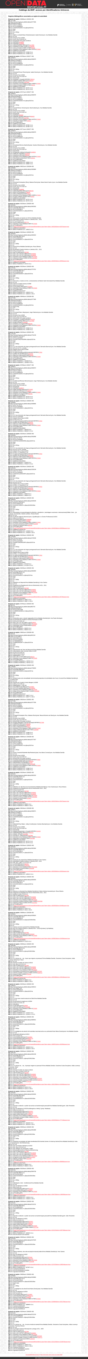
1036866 (21, 43)
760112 (29, 391)
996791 (27, 864)
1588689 (28, 1040)
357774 (27, 222)
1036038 (36, 729)
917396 (42, 722)
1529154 (32, 934)
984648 (21, 115)
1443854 (31, 687)
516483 (31, 389)
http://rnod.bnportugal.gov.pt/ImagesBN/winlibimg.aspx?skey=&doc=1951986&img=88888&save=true (42, 1161)
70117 (29, 193)
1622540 (29, 1158)
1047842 (26, 118)
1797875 (32, 1339)
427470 (31, 1258)
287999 (27, 252)
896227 (31, 80)
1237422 (39, 971)
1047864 (25, 834)
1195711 (39, 972)
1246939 (32, 688)
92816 (32, 196)
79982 (38, 759)
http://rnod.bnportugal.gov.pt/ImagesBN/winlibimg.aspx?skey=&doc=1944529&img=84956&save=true (42, 528)
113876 (29, 594)
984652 (32, 116)
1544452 (34, 258)
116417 (29, 121)
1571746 (35, 1117)
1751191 (28, 974)
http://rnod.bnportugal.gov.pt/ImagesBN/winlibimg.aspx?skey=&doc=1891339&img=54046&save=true (42, 1084)
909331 (31, 761)
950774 (31, 1038)
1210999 (36, 691)
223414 (33, 158)
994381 (30, 323)
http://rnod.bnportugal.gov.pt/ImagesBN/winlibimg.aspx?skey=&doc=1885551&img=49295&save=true (42, 1044)
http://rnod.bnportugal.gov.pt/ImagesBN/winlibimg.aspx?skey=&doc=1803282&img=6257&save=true (41, 226)
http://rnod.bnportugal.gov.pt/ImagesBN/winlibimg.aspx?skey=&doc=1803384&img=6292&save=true (41, 871)
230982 (28, 521)
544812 (34, 622)
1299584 (29, 1114)
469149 (30, 525)
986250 (31, 191)
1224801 (29, 286)
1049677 (21, 388)
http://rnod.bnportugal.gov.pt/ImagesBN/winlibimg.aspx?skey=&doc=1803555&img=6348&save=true (41, 905)
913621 (31, 1111)
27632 (40, 352)
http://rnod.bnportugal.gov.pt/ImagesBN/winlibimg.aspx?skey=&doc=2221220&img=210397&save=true (42, 1341)
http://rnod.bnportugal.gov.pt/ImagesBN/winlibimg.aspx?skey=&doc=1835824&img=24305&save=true (42, 938)
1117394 (31, 45)
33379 (33, 48)
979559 (25, 1005)
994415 (27, 155)
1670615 (32, 1157)
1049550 (27, 153)
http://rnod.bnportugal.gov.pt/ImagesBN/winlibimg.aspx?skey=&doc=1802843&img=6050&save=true (41, 261)
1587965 (40, 901)
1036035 (25, 322)
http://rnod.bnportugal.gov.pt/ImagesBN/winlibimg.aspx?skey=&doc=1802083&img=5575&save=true (41, 597)
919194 (36, 524)
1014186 (32, 764)
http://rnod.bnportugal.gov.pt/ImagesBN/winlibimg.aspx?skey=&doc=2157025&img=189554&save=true (42, 1264)
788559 (28, 192)
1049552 (33, 152)
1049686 (21, 189)
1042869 (27, 1007)
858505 (34, 625)
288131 (32, 657)
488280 (28, 724)
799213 (32, 79)
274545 (38, 49)
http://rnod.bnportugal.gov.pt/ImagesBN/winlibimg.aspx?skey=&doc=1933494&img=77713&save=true (42, 1120)
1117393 (31, 321)
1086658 (28, 519)
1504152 (30, 353)
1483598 (31, 868)
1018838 (33, 255)
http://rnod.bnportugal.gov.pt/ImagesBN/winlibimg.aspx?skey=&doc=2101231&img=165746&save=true (42, 1230)
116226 (38, 831)
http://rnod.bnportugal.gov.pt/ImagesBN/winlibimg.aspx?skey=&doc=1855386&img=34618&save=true (42, 977)
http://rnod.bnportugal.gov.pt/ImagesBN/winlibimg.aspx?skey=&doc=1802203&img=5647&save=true (41, 801)
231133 (32, 319)
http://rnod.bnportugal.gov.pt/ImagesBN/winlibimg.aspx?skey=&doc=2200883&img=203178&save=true (42, 1301)
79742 (30, 762)
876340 (30, 1257)
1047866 (30, 835)
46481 (31, 355)
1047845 (26, 82)
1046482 (33, 253)
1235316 (27, 865)
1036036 (32, 46)
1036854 (21, 42)
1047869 (32, 838)
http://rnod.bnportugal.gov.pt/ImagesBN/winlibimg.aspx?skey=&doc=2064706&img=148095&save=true (42, 1194)
